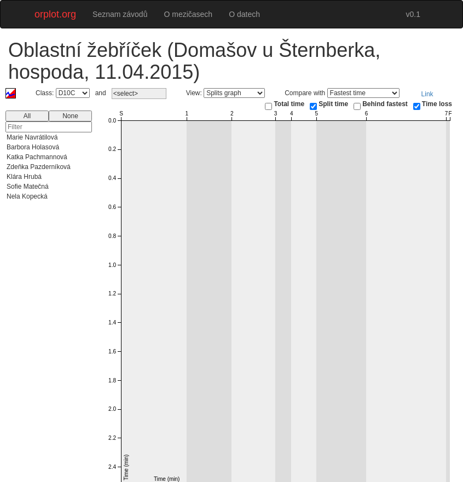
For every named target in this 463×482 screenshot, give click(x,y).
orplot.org (55, 14)
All (27, 116)
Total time (289, 104)
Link (427, 94)
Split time (333, 104)
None (70, 116)
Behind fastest (385, 104)
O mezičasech (188, 14)
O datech (244, 14)
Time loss (437, 104)
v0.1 (413, 14)
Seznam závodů (119, 14)
